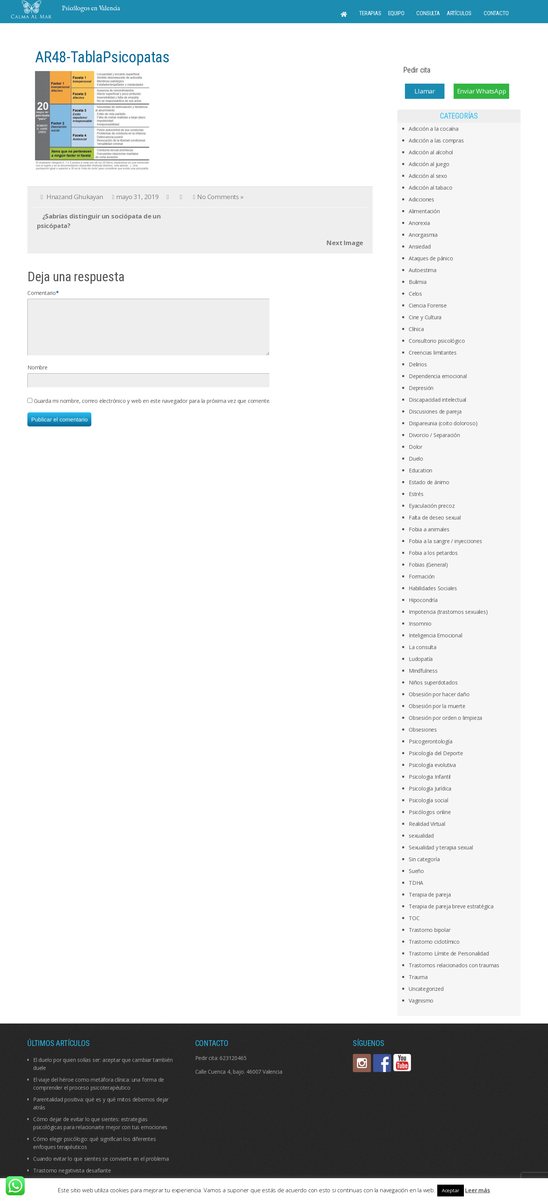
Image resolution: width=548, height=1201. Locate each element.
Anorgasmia (423, 234)
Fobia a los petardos (433, 552)
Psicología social (428, 800)
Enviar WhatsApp (481, 91)
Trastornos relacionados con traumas (454, 965)
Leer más (477, 1190)
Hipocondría (423, 600)
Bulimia (418, 281)
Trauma (418, 977)
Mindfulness (423, 670)
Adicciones (421, 199)
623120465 (233, 1058)
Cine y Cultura (425, 317)
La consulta (422, 647)
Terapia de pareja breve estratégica (451, 906)
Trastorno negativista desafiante (72, 1170)
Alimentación (424, 211)
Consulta (428, 13)
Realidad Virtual (427, 823)
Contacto (496, 13)
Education (420, 470)
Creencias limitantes (433, 352)
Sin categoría (424, 859)
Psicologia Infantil (430, 776)
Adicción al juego (429, 164)
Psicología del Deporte (436, 753)
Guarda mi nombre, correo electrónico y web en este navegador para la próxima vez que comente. (152, 410)
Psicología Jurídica (430, 788)
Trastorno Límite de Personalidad (449, 953)
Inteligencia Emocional (435, 635)
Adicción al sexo (428, 175)
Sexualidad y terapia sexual (441, 847)
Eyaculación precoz (431, 505)
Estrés (416, 494)
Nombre (37, 376)
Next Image (345, 242)
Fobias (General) (428, 564)
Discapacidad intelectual (437, 399)
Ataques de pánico (431, 258)
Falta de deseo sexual (435, 517)
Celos (415, 293)
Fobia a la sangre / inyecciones (445, 541)
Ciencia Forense (428, 305)
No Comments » (220, 196)
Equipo (396, 13)
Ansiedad (419, 246)
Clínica (416, 329)
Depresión (421, 387)
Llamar (424, 91)
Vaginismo (421, 1000)
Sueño (416, 871)
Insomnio (420, 623)
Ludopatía (421, 658)
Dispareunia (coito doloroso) (443, 423)
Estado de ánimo (429, 482)
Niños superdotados (433, 682)
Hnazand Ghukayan (74, 196)
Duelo (416, 458)
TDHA (416, 882)
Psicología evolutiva (432, 764)
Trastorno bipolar (430, 929)
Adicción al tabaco (430, 187)
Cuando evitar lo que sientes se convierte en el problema (101, 1158)
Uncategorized (426, 988)
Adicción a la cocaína (434, 128)
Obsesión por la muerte (437, 706)
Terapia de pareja (430, 894)
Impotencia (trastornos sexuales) (448, 611)
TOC (414, 918)
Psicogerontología (430, 741)
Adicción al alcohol (431, 152)
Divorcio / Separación (434, 435)
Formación (422, 576)
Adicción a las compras (436, 140)
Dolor (415, 446)
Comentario (41, 293)
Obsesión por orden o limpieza (445, 717)
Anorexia (419, 223)
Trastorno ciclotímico (434, 941)
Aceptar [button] (450, 1190)
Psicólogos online (430, 812)
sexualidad (421, 835)
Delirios (418, 364)
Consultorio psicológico (437, 340)
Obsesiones (423, 729)
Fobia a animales (429, 529)
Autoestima (422, 270)
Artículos (459, 13)
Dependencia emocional (438, 376)
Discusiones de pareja (435, 411)
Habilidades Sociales (433, 588)
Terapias (370, 13)
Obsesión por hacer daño (439, 694)
